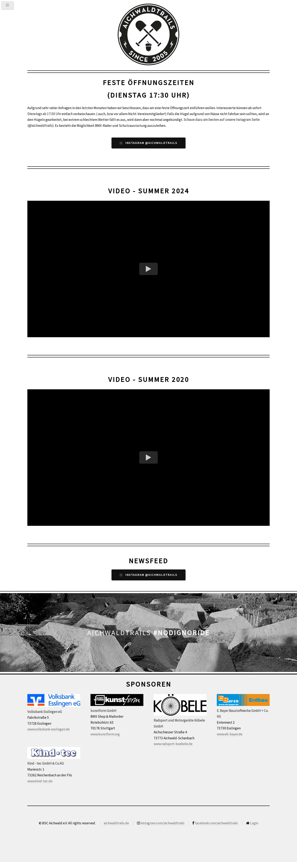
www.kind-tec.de (39, 781)
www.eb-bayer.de (229, 734)
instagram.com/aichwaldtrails (162, 823)
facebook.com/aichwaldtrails (216, 823)
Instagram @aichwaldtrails (151, 143)
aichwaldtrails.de (116, 823)
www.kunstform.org (105, 734)
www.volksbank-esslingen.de (48, 729)
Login (254, 823)
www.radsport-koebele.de (173, 744)
